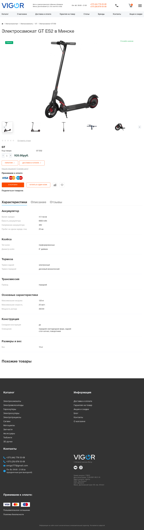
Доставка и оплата (43, 14)
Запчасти (7, 429)
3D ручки (7, 441)
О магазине (22, 14)
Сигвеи (6, 421)
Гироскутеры (9, 409)
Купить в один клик (38, 185)
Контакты (117, 14)
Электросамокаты (12, 401)
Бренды (101, 14)
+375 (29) (98, 7)
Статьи (86, 14)
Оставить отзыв (24, 141)
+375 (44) (98, 4)
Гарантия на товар (67, 14)
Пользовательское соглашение (16, 510)
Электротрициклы (12, 417)
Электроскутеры (11, 413)
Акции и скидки (135, 14)
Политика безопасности (13, 514)
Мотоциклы (9, 425)
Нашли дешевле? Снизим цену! (15, 169)
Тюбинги (7, 437)
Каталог (5, 14)
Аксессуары (9, 433)
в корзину (13, 185)
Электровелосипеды (13, 405)
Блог (76, 413)
